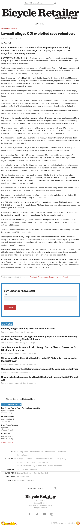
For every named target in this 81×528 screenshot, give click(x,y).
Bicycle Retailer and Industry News (20, 399)
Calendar (29, 459)
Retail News (62, 452)
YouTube (44, 514)
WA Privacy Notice (55, 466)
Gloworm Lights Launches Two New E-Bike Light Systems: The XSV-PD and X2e (39, 378)
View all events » (7, 442)
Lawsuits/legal (62, 277)
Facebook (29, 514)
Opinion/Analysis (36, 452)
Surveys (20, 459)
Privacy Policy (61, 459)
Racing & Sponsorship (39, 277)
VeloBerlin (5, 434)
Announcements (15, 343)
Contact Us (34, 469)
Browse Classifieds (24, 473)
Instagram (51, 514)
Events (52, 277)
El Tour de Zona (7, 416)
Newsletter (31, 480)
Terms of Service (23, 462)
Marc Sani (7, 43)
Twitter (36, 514)
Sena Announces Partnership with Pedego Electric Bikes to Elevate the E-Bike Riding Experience (38, 349)
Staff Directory (22, 469)
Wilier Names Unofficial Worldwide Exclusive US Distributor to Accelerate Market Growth (39, 359)
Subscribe (21, 480)
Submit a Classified (41, 473)
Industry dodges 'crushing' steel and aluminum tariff (28, 328)
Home (3, 28)
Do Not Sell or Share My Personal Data (31, 466)
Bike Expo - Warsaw (9, 425)
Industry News (11, 28)
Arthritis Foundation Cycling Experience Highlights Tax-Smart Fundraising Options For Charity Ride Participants (39, 338)
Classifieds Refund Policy (44, 459)
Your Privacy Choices (40, 462)
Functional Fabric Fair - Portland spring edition (21, 408)
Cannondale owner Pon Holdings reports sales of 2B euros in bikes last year (39, 368)
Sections (40, 24)
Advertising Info (23, 477)
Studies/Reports (23, 455)
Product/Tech (50, 452)
